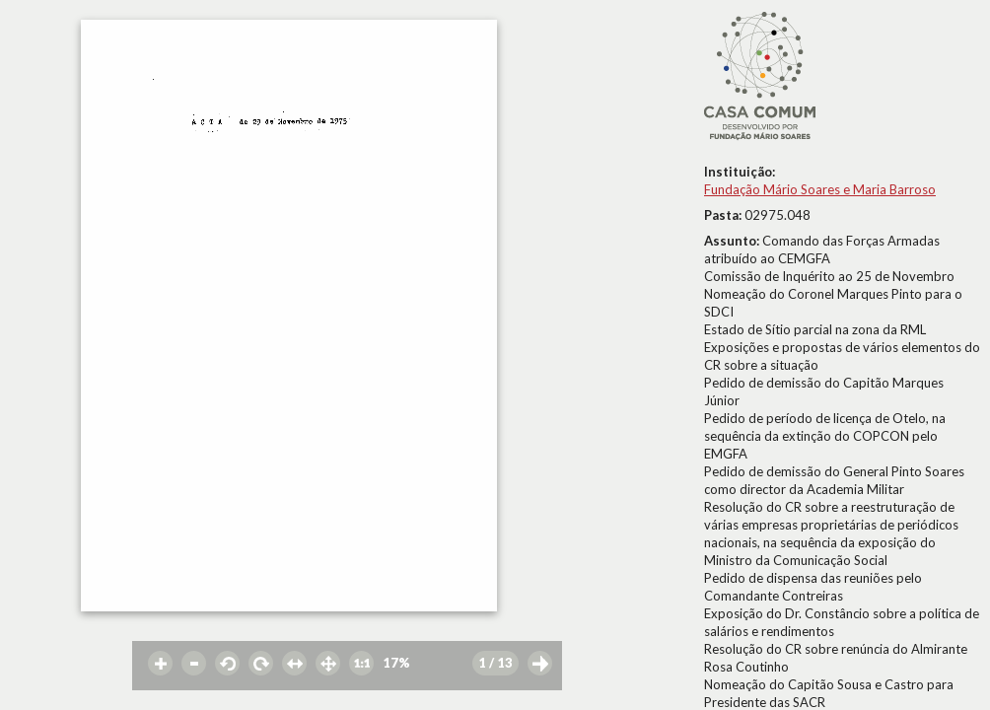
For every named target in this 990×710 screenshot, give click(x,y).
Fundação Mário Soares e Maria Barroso (820, 189)
